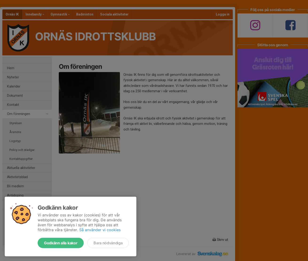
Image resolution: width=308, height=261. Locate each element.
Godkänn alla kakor (60, 243)
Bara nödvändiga (108, 243)
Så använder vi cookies (100, 229)
